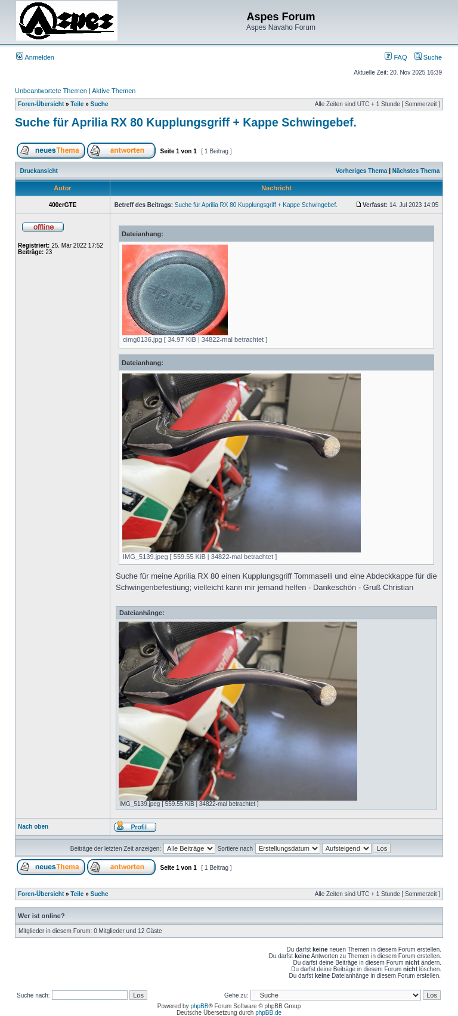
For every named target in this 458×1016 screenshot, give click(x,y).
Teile (76, 104)
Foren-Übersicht (41, 104)
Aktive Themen (113, 90)
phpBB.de (268, 1012)
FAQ (396, 57)
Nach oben (33, 826)
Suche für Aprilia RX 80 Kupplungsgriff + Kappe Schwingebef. (186, 122)
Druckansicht (39, 171)
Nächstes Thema (416, 171)
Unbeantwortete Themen (51, 90)
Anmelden (35, 57)
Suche (428, 57)
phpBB (199, 1006)
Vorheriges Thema (362, 171)
